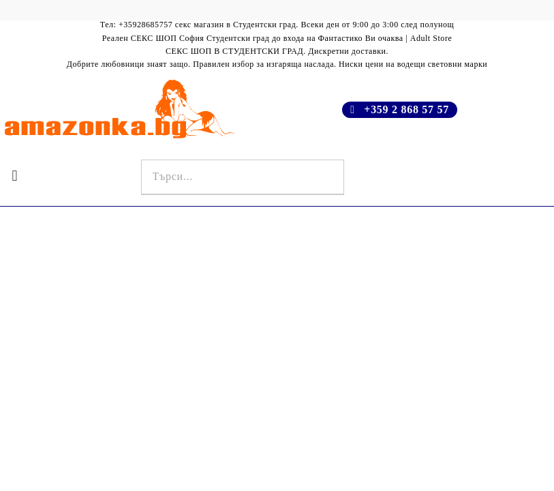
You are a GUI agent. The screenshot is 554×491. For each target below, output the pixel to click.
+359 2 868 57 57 (406, 109)
